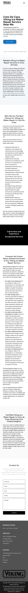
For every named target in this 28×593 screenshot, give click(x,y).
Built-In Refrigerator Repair (9, 536)
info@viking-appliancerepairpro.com (12, 553)
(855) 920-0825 (6, 555)
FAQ (4, 557)
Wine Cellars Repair (8, 541)
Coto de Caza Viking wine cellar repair (13, 93)
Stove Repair (6, 543)
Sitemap (5, 562)
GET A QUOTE (10, 42)
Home (5, 51)
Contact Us (5, 560)
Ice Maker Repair (7, 538)
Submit (14, 513)
